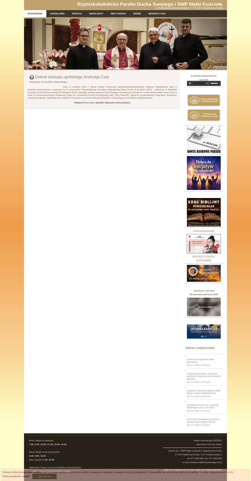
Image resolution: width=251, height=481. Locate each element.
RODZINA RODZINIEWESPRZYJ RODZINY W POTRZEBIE (204, 245)
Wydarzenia (35, 13)
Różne (137, 13)
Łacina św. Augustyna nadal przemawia (200, 360)
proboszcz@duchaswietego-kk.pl (206, 462)
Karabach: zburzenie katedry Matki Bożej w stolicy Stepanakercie (204, 392)
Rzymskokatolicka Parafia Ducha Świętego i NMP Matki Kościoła (149, 4)
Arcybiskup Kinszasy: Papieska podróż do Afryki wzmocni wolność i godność (204, 376)
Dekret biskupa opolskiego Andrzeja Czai (72, 77)
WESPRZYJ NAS (157, 13)
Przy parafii (118, 13)
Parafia (77, 13)
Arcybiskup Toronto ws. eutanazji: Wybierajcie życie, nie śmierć (203, 406)
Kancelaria (57, 13)
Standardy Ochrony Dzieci (209, 444)
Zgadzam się (44, 476)
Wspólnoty (96, 13)
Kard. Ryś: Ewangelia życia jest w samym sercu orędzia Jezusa (203, 420)
